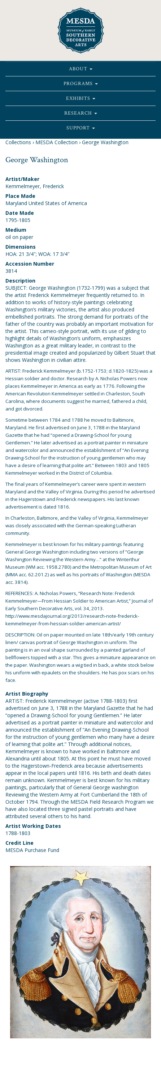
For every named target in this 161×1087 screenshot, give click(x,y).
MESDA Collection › (57, 142)
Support (80, 128)
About (80, 69)
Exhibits (80, 98)
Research (80, 113)
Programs (81, 83)
